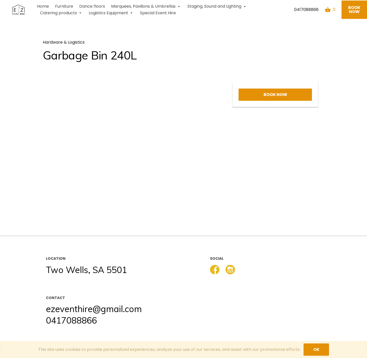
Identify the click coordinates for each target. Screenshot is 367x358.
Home (43, 6)
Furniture (64, 6)
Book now (354, 10)
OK (316, 349)
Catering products (61, 13)
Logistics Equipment (111, 13)
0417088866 (306, 10)
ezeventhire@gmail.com (94, 308)
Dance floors (92, 6)
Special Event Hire (158, 13)
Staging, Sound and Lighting (217, 6)
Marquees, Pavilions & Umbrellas (146, 6)
